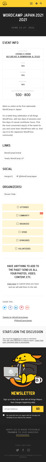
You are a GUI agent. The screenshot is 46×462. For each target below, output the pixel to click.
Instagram (28, 450)
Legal (23, 445)
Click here (11, 284)
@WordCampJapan (28, 176)
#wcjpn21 (8, 176)
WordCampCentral (12, 153)
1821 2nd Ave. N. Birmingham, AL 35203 (23, 57)
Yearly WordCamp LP (14, 158)
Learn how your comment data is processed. (23, 341)
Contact (17, 445)
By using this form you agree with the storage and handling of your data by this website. (23, 416)
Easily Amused (14, 455)
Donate (28, 445)
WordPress (23, 457)
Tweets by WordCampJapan (15, 317)
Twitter (17, 450)
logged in (17, 339)
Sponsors (22, 435)
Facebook (23, 450)
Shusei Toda (9, 194)
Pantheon (30, 455)
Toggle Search (41, 3)
